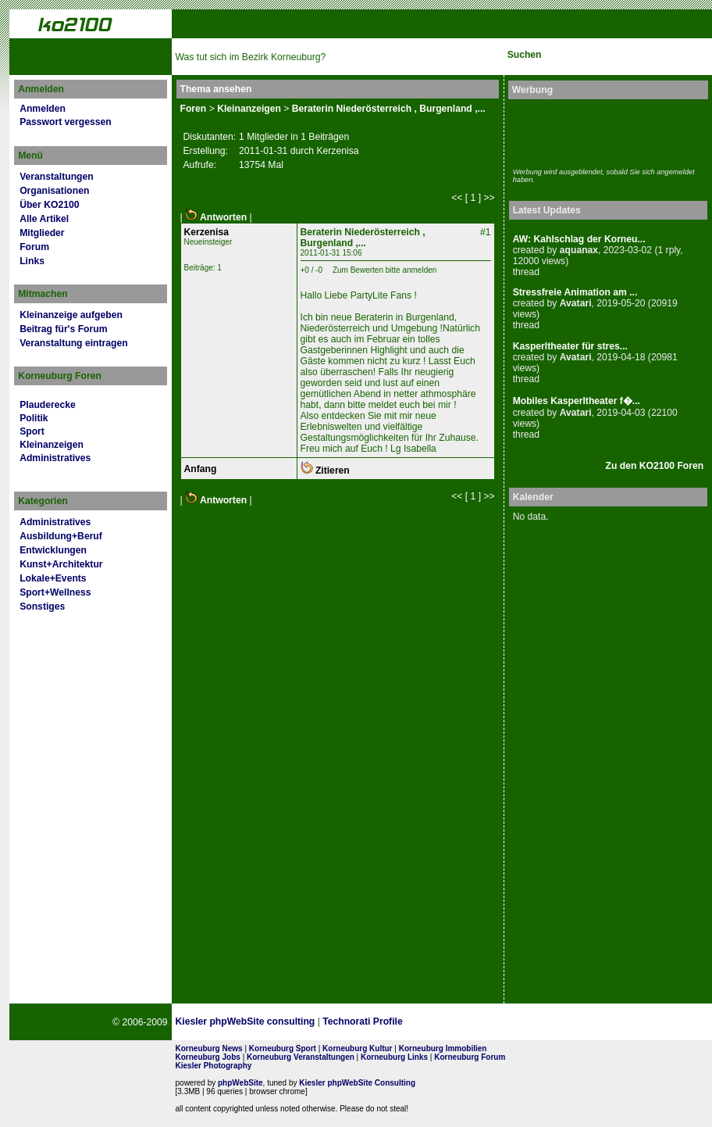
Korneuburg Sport (282, 1048)
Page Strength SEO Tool (462, 1022)
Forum (34, 247)
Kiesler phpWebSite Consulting (357, 1083)
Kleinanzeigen (52, 444)
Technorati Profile (362, 1021)
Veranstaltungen (57, 176)
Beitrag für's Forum (63, 329)
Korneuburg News (209, 1048)
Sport (32, 431)
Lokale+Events (53, 578)
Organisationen (54, 190)
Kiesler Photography (214, 1065)
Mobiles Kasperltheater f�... (576, 400)
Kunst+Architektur (61, 564)
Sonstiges (42, 606)
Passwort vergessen (66, 121)
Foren (193, 108)
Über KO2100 (49, 204)
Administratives (55, 458)
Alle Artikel (44, 218)
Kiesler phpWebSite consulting (245, 1021)
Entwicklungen (53, 550)
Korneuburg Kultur (357, 1048)
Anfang (200, 468)
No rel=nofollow (538, 1022)
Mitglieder (42, 232)
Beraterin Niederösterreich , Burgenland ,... (389, 108)
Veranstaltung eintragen (73, 343)
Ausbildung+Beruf (61, 536)
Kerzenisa (206, 232)
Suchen (524, 54)
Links (32, 261)
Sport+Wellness (55, 592)
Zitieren (325, 470)
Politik (34, 418)
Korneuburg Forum (469, 1057)
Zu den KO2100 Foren (655, 465)
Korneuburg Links (394, 1057)
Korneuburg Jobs (208, 1057)
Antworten (216, 217)
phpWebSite (240, 1083)
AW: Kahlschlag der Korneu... (579, 239)
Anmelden (43, 108)
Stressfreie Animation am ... (575, 292)
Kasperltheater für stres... (570, 346)
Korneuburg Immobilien (443, 1048)
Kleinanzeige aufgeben (71, 314)
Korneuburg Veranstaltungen (300, 1057)
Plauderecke (48, 404)
